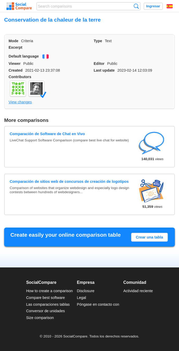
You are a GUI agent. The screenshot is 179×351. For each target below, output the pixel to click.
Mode (13, 41)
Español (170, 6)
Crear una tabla (149, 237)
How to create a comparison (49, 291)
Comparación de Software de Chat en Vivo (47, 134)
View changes (20, 102)
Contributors (20, 77)
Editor (99, 63)
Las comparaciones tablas (47, 304)
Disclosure (85, 291)
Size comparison (40, 318)
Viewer (15, 63)
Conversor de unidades (45, 311)
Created (16, 70)
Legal (81, 298)
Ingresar (153, 6)
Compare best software (45, 298)
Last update (104, 70)
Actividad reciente (138, 291)
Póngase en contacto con (98, 304)
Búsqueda (136, 6)
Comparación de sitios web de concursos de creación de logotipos (69, 181)
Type (98, 41)
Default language (24, 56)
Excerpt (15, 47)
